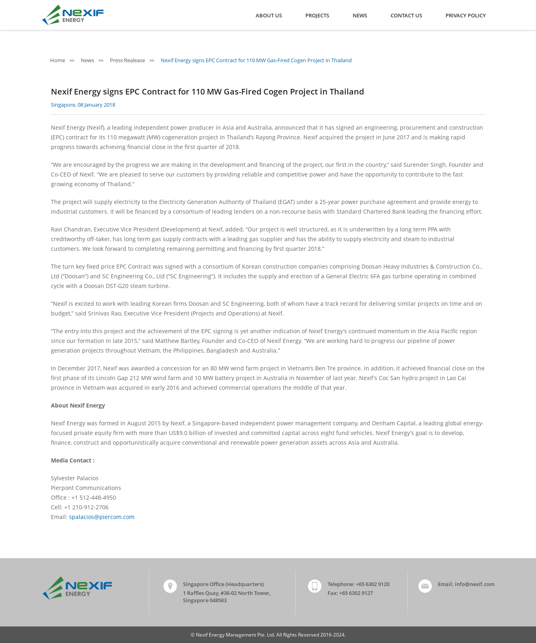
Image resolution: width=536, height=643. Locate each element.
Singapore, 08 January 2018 (83, 104)
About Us (269, 15)
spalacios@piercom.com (102, 517)
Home (58, 60)
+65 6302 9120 (372, 584)
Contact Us (406, 15)
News (360, 15)
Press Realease (128, 60)
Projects (317, 15)
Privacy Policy (466, 15)
